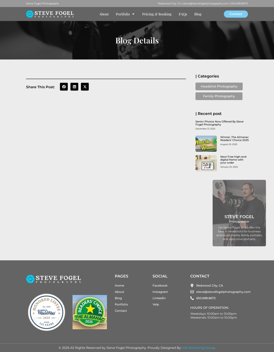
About (104, 14)
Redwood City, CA (169, 3)
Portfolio (125, 14)
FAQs (183, 14)
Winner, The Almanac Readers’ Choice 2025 (237, 138)
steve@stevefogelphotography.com (206, 3)
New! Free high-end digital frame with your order (236, 159)
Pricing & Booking (157, 14)
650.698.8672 (239, 3)
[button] (64, 87)
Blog (197, 14)
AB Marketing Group (198, 348)
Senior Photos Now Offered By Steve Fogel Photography (222, 123)
